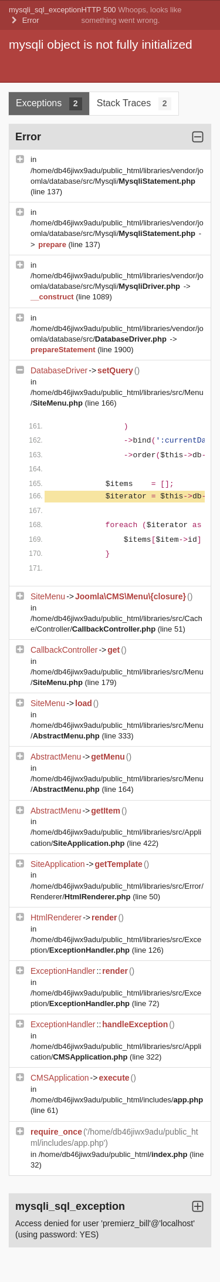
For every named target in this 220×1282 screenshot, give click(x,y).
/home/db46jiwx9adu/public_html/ (114, 1154)
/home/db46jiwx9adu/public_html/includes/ (117, 1099)
